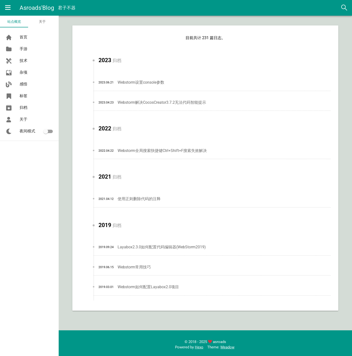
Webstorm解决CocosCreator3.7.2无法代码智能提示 (162, 102)
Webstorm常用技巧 (134, 267)
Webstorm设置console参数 (141, 82)
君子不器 (67, 7)
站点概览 (14, 21)
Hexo (199, 347)
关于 (42, 21)
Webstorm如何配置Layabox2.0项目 (148, 287)
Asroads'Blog (37, 7)
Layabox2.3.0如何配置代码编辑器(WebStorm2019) (162, 247)
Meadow (227, 347)
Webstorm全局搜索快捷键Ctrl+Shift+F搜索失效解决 (162, 150)
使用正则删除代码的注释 (139, 198)
